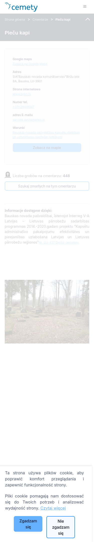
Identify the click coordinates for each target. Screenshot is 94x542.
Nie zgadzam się (60, 527)
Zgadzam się (28, 523)
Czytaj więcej (53, 508)
